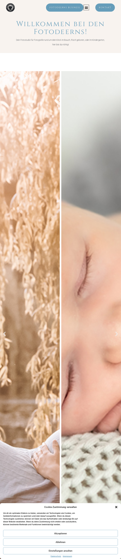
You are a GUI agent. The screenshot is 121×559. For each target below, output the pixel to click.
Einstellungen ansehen (60, 550)
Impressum (67, 556)
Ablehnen (60, 542)
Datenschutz (56, 556)
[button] (116, 507)
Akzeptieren (60, 533)
